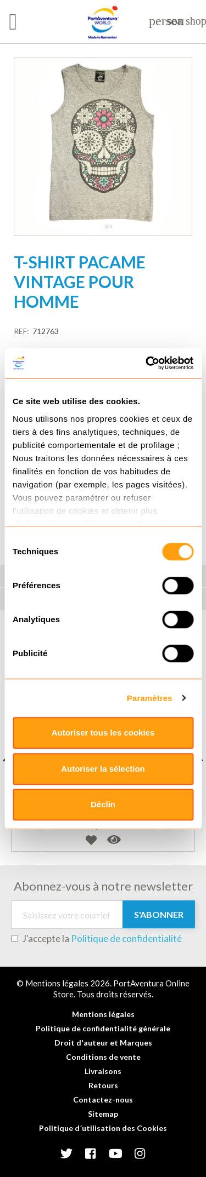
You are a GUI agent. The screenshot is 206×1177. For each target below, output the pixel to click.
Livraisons (103, 1071)
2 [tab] (108, 226)
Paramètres (149, 698)
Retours (103, 1085)
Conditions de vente (103, 1056)
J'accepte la (96, 938)
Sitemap (103, 1113)
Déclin (103, 804)
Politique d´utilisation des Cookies (103, 1128)
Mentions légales (103, 1014)
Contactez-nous (103, 1099)
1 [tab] (97, 226)
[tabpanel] (103, 146)
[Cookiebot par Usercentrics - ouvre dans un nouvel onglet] (146, 363)
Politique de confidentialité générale (103, 1028)
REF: (21, 331)
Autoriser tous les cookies (103, 732)
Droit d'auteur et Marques (103, 1042)
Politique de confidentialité (126, 938)
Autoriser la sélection (103, 768)
